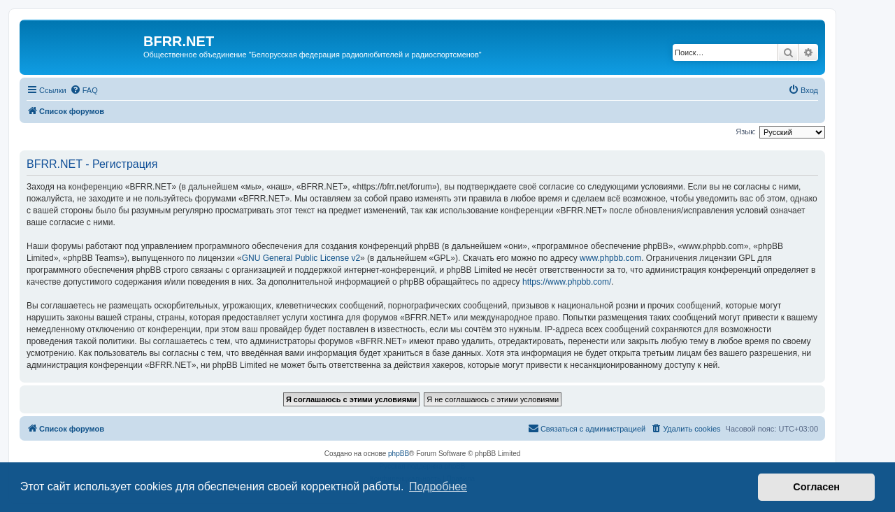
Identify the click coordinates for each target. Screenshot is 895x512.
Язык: (746, 131)
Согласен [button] (816, 486)
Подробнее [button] (438, 486)
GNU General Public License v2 (301, 258)
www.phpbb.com (610, 258)
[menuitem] (84, 90)
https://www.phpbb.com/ (566, 282)
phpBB (398, 453)
